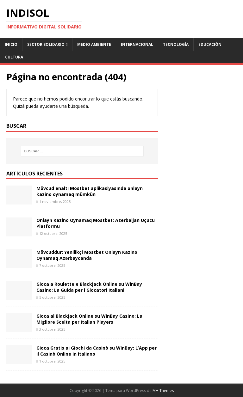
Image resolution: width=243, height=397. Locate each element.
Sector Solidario (46, 44)
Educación (209, 44)
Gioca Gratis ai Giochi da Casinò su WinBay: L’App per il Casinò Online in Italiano (96, 351)
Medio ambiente (94, 44)
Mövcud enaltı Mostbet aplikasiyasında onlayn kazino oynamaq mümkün (89, 191)
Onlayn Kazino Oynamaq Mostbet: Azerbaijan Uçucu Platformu (95, 223)
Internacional (137, 44)
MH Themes (163, 390)
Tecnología (176, 44)
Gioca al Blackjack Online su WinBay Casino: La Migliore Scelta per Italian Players (89, 319)
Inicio (11, 44)
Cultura (14, 57)
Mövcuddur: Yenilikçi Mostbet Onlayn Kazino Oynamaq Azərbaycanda (86, 255)
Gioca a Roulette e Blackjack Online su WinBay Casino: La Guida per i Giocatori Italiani (89, 287)
